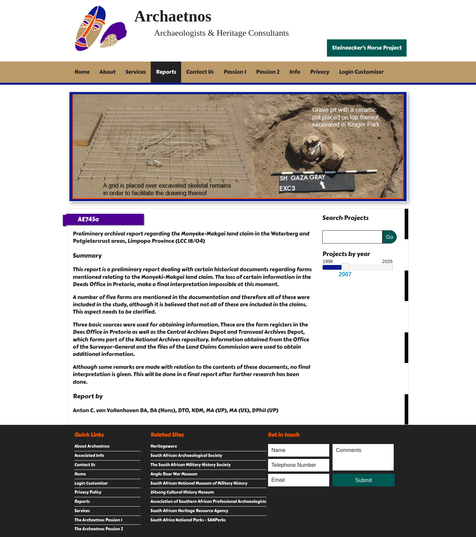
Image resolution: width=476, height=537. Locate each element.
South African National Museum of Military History (198, 483)
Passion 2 (267, 72)
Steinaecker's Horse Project (367, 48)
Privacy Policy (87, 492)
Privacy (319, 72)
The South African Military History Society (190, 465)
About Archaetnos (91, 446)
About (107, 72)
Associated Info (89, 456)
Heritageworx (163, 446)
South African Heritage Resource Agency (189, 511)
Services (136, 72)
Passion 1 (235, 72)
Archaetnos (173, 16)
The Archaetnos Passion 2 (98, 529)
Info (295, 72)
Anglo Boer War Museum (173, 474)
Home (82, 72)
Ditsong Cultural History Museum (182, 492)
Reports (166, 72)
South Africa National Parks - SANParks (188, 520)
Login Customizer (361, 72)
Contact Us (200, 72)
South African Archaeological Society (186, 456)
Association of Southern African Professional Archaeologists (208, 502)
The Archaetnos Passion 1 (98, 520)
